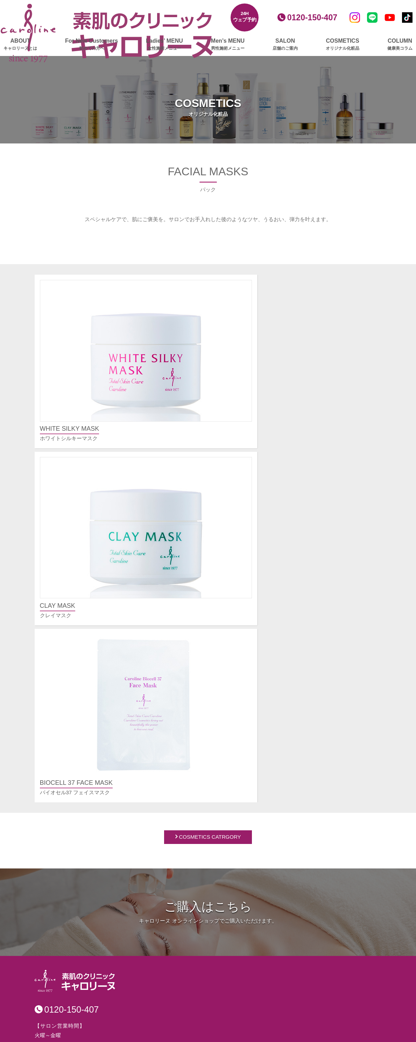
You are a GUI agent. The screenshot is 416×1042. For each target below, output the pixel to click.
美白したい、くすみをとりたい (289, 763)
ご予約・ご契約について (282, 695)
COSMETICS (342, 44)
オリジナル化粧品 (179, 826)
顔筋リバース (60, 787)
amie (164, 886)
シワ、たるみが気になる (282, 753)
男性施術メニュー (179, 682)
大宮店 (166, 800)
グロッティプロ (62, 740)
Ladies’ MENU (164, 44)
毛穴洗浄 (54, 797)
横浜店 (166, 791)
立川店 (166, 781)
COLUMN (400, 44)
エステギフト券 (59, 1014)
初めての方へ (56, 695)
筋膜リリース (60, 889)
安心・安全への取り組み (282, 933)
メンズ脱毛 (171, 714)
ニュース (168, 903)
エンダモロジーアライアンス (78, 870)
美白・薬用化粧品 (179, 849)
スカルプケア (56, 943)
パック (166, 868)
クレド (261, 852)
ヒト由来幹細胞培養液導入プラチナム (88, 750)
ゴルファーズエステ (64, 969)
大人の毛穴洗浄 (62, 778)
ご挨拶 (261, 843)
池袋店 (166, 772)
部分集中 (54, 927)
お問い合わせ (269, 907)
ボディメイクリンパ (67, 908)
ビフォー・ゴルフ (65, 978)
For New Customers (91, 44)
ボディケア (54, 851)
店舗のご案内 (174, 740)
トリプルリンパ (62, 917)
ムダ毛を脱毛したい (276, 781)
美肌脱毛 (54, 759)
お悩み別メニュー (274, 731)
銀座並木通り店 (176, 763)
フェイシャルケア (62, 721)
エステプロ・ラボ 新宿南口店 (193, 810)
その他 (261, 714)
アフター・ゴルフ (65, 988)
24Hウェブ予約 (244, 16)
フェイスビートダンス (70, 769)
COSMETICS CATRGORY (210, 407)
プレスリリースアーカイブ (284, 869)
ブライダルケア (59, 1004)
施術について (268, 705)
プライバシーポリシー (279, 882)
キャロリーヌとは (62, 682)
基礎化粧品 (171, 839)
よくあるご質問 (271, 682)
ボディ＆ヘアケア (179, 877)
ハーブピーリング (65, 806)
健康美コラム (174, 916)
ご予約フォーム (271, 807)
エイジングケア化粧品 (184, 858)
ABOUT (20, 44)
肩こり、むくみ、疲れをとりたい (292, 791)
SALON (285, 44)
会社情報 (263, 820)
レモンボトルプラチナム (73, 731)
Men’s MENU (228, 44)
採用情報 (263, 920)
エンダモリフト (62, 816)
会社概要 (263, 833)
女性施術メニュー (62, 708)
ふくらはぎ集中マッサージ (75, 879)
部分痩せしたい (271, 772)
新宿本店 (168, 753)
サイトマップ (269, 894)
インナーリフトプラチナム (75, 835)
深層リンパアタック (67, 898)
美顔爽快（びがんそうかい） (78, 825)
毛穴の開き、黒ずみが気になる (289, 744)
